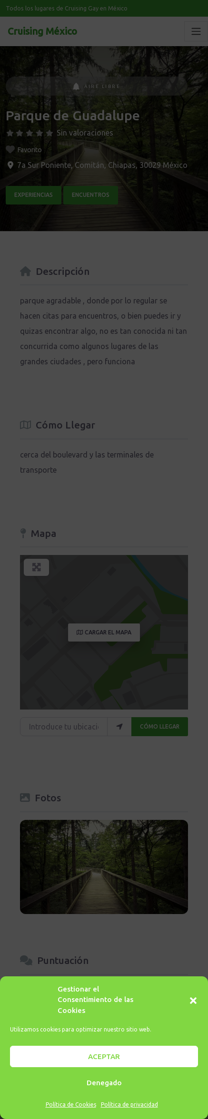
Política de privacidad (129, 1104)
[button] (193, 999)
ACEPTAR (104, 1056)
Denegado (104, 1083)
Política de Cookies (71, 1104)
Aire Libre (97, 86)
